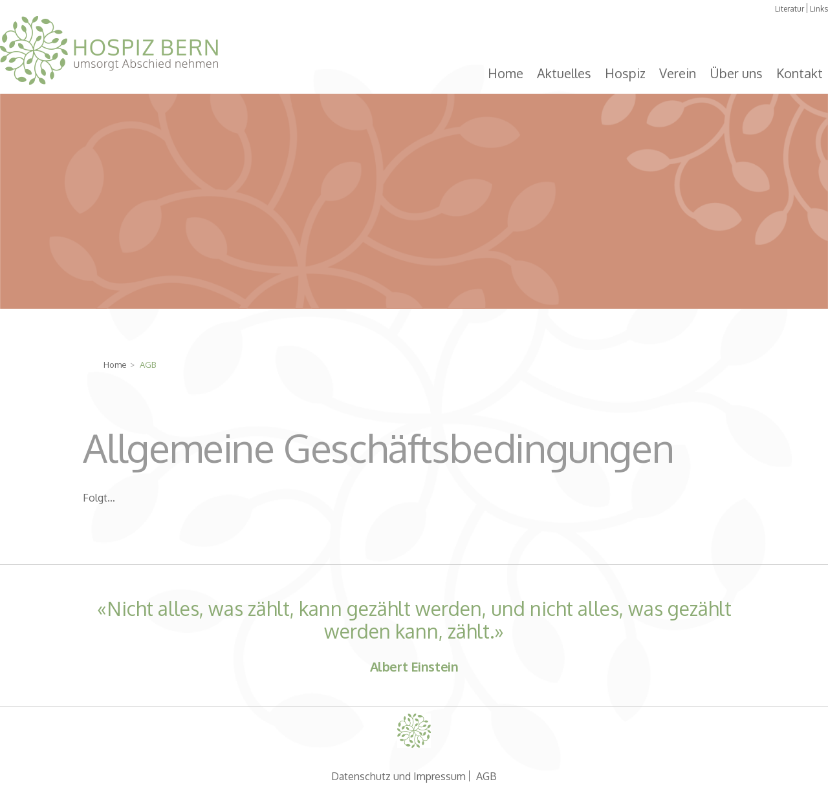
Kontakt (799, 73)
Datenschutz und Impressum (398, 776)
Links (819, 9)
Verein (677, 73)
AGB (486, 776)
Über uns (736, 73)
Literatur (789, 9)
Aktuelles (564, 73)
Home (505, 73)
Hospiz (625, 73)
